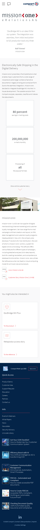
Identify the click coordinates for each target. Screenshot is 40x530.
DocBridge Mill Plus (12, 313)
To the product (9, 326)
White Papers (6, 419)
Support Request (8, 388)
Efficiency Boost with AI (19, 452)
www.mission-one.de (15, 270)
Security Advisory (8, 429)
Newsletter (6, 426)
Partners (5, 399)
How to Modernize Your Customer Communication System (23, 443)
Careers (5, 395)
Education (6, 392)
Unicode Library (8, 433)
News (4, 423)
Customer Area (7, 385)
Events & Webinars (8, 416)
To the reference (9, 354)
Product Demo (7, 382)
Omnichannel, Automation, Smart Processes (21, 471)
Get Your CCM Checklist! (19, 440)
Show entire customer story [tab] (20, 186)
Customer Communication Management (20, 466)
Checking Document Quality (21, 503)
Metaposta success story (14, 341)
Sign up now (33, 368)
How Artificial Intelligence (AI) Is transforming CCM (22, 456)
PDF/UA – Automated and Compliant (20, 479)
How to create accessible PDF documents (21, 483)
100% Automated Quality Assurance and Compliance (21, 506)
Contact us (6, 402)
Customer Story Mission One (21, 277)
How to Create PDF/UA (19, 491)
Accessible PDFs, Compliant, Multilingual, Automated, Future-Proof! (21, 495)
